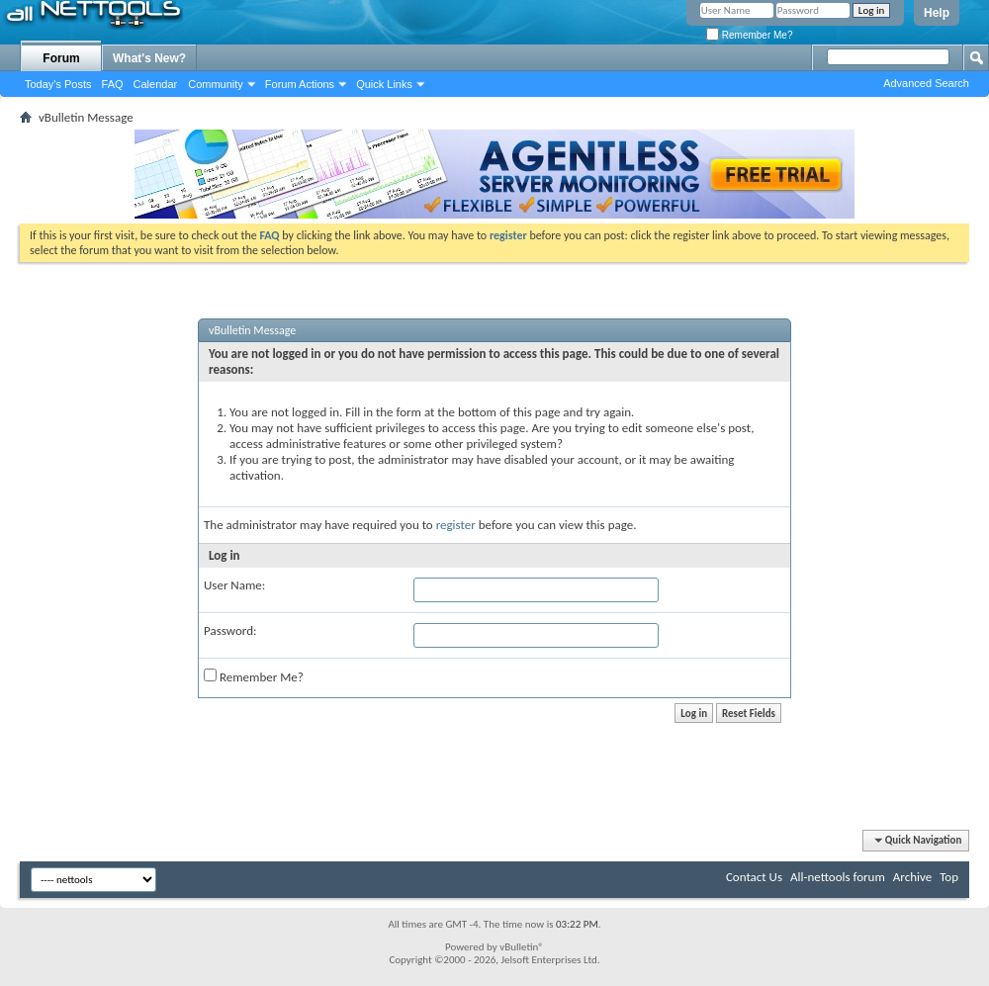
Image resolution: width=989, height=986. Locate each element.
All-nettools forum (837, 876)
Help (936, 13)
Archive (912, 876)
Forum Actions (299, 84)
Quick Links (384, 84)
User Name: (234, 585)
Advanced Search (926, 83)
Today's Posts (58, 84)
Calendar (156, 84)
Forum (61, 58)
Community (215, 84)
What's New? (149, 58)
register (456, 524)
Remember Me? (749, 35)
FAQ (113, 84)
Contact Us (754, 876)
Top (949, 876)
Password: (230, 630)
